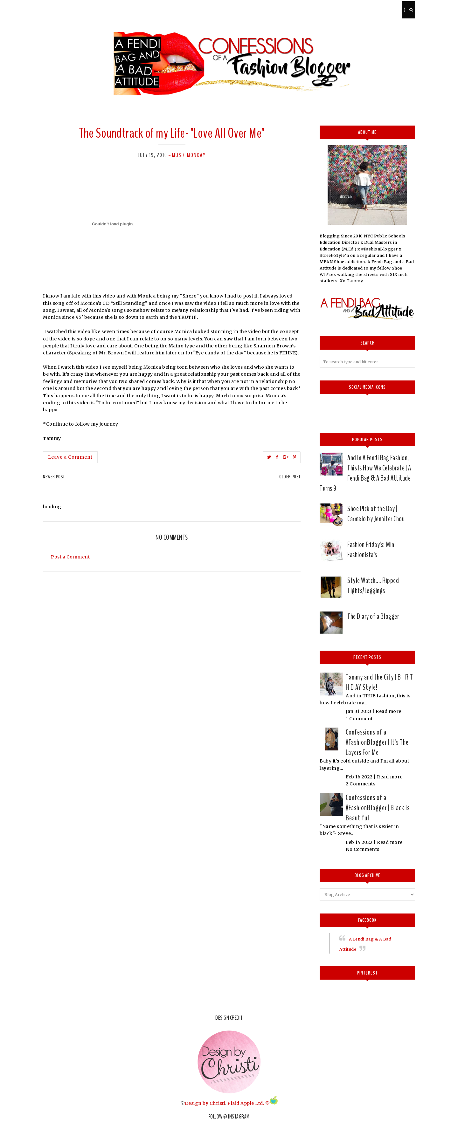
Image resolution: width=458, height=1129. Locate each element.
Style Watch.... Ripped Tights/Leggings (373, 585)
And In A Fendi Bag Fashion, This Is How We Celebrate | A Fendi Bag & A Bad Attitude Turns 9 (365, 473)
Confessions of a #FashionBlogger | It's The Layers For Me (377, 742)
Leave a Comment (70, 457)
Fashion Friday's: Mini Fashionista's (371, 549)
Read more (388, 711)
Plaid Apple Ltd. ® (248, 1103)
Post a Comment (70, 557)
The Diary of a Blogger (373, 616)
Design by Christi (205, 1103)
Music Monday (188, 155)
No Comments (362, 849)
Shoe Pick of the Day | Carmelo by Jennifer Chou (376, 513)
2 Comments (360, 784)
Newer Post (54, 476)
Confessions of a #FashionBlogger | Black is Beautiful (378, 807)
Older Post (290, 476)
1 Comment (359, 719)
